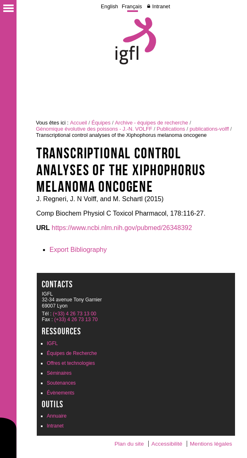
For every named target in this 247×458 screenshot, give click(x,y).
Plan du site (129, 444)
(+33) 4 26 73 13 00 (74, 314)
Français (132, 6)
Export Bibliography (78, 249)
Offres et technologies (71, 363)
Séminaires (59, 373)
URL (43, 227)
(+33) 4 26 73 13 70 (75, 319)
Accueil (78, 123)
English (109, 6)
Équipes (100, 123)
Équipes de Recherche (72, 353)
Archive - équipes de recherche (151, 123)
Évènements (60, 393)
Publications (171, 129)
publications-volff (209, 129)
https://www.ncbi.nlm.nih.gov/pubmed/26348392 (122, 227)
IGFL (52, 343)
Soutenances (61, 383)
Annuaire (56, 416)
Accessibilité (167, 444)
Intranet (161, 6)
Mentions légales (211, 444)
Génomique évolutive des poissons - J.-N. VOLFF (94, 129)
